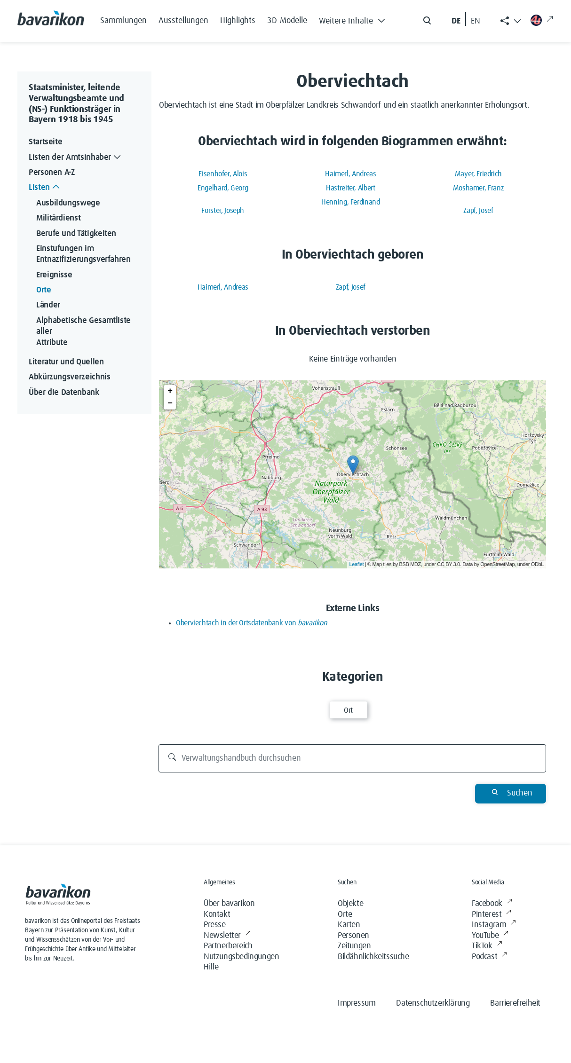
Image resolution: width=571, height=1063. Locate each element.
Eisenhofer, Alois (222, 174)
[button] (355, 18)
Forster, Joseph (222, 210)
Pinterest (491, 914)
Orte (43, 290)
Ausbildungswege (68, 203)
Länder (48, 305)
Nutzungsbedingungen (241, 957)
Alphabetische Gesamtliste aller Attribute (84, 331)
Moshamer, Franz (478, 188)
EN (475, 21)
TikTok (487, 946)
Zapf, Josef (478, 210)
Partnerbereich (228, 946)
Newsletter (227, 935)
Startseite (45, 142)
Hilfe (211, 967)
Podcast (489, 957)
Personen (353, 935)
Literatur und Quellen (66, 362)
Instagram (494, 925)
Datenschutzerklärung (432, 1003)
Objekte (350, 903)
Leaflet (356, 564)
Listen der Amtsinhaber (76, 157)
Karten (349, 925)
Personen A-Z (52, 172)
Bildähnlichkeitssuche (373, 957)
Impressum (356, 1003)
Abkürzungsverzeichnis (69, 377)
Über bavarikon (229, 903)
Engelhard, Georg (223, 188)
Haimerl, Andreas (350, 174)
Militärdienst (58, 218)
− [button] (169, 403)
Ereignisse (54, 275)
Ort (348, 710)
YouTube (490, 935)
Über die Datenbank (64, 392)
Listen (45, 187)
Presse (215, 925)
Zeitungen (354, 946)
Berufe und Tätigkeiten (76, 233)
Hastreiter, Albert (350, 188)
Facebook (492, 903)
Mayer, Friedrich (478, 174)
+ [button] (169, 391)
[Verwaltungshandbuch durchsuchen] (353, 758)
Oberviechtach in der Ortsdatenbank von (251, 623)
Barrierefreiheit (515, 1003)
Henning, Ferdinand (350, 202)
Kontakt (217, 914)
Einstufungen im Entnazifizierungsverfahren (83, 254)
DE (456, 21)
